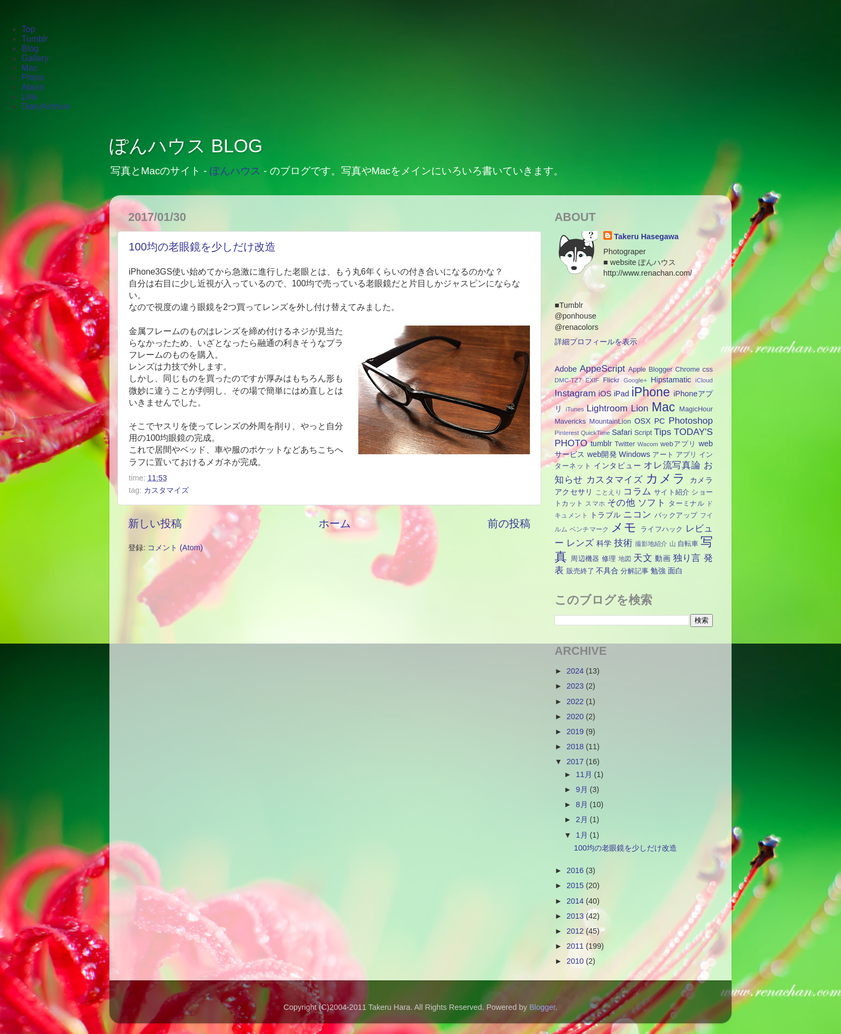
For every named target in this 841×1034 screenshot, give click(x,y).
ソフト (652, 502)
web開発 (602, 454)
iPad (621, 393)
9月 (583, 789)
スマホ (595, 503)
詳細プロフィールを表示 (596, 341)
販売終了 (580, 571)
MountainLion (610, 421)
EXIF (593, 380)
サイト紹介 (671, 492)
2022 (576, 701)
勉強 (658, 570)
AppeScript (602, 368)
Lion (639, 408)
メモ (624, 527)
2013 (576, 916)
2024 (576, 671)
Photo (32, 77)
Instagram (575, 393)
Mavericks (570, 421)
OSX (643, 421)
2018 (576, 746)
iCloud (704, 380)
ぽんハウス (235, 170)
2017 (576, 761)
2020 (576, 716)
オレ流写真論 (672, 465)
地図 (625, 559)
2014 (576, 901)
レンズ (580, 542)
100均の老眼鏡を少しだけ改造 (202, 247)
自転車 (687, 544)
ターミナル (686, 503)
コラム (637, 491)
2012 (576, 931)
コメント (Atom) (175, 547)
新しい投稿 (155, 523)
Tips (662, 431)
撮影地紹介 (651, 544)
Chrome (687, 369)
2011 (576, 946)
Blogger (660, 369)
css (708, 369)
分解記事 (634, 571)
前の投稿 (509, 523)
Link (29, 96)
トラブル (605, 515)
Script (643, 433)
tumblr (601, 443)
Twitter (625, 444)
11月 (585, 774)
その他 (621, 502)
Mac (29, 67)
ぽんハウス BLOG (186, 146)
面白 (675, 570)
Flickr (611, 380)
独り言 (687, 557)
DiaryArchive (45, 106)
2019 (576, 731)
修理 (609, 559)
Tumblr (34, 38)
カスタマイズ (166, 490)
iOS (605, 393)
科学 (603, 543)
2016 (576, 870)
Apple (637, 369)
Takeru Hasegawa (646, 236)
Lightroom (607, 408)
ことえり (608, 492)
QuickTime (595, 433)
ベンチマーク (589, 529)
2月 (583, 819)
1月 (583, 835)
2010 (576, 961)
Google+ (635, 380)
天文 (642, 557)
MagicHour (696, 409)
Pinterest (567, 433)
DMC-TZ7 (568, 380)
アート (662, 454)
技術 (623, 542)
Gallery (35, 58)
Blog (30, 48)
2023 (576, 686)
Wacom (648, 444)
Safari (622, 432)
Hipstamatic (671, 379)
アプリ (686, 454)
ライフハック (661, 529)
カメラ (665, 478)
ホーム (335, 523)
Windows (634, 454)
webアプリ (678, 444)
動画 (662, 558)
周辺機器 (585, 559)
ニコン (637, 514)
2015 (576, 885)
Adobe (566, 369)
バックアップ (676, 515)
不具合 (607, 570)
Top (28, 29)
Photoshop (690, 420)
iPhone (650, 392)
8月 (583, 804)
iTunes (575, 409)
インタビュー (617, 465)
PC (659, 421)
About (32, 87)
